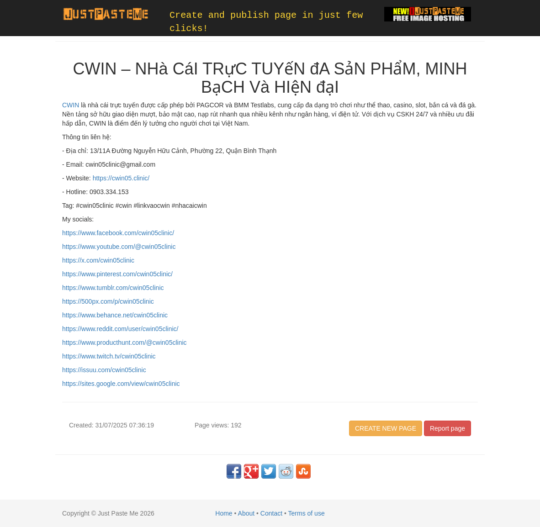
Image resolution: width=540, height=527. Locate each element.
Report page (447, 428)
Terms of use (306, 513)
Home (223, 513)
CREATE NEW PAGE (385, 428)
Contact (271, 513)
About (246, 513)
